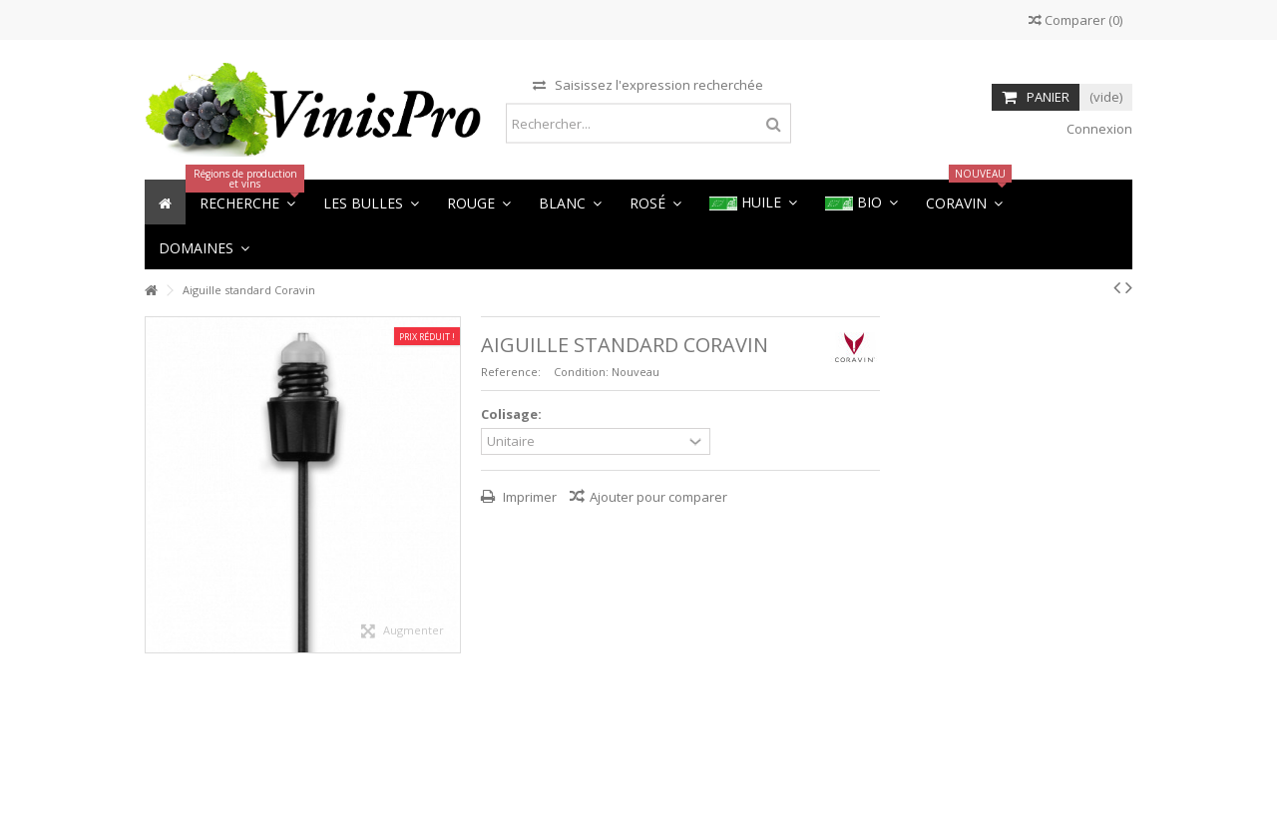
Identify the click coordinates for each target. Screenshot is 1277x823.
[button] (204, 246)
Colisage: (513, 414)
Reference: (511, 371)
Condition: (581, 371)
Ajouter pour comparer (658, 497)
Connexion (1098, 129)
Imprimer (528, 497)
